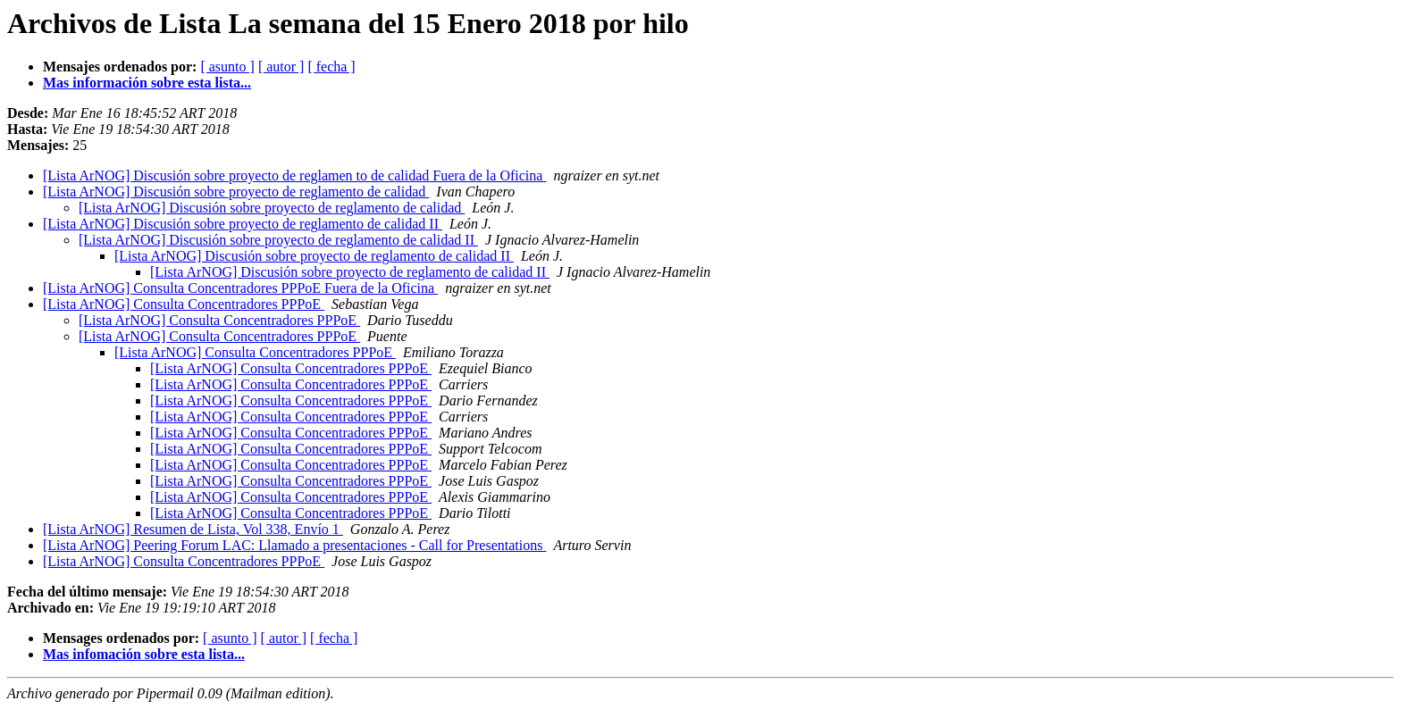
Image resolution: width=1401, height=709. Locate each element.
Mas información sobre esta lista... (147, 82)
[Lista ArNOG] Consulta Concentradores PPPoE (183, 304)
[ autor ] (281, 66)
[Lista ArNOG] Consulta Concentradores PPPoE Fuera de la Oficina (240, 288)
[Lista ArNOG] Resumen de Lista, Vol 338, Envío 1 (193, 529)
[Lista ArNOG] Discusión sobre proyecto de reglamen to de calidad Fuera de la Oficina (294, 175)
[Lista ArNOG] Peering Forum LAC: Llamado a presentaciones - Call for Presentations (294, 545)
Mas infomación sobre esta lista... (144, 654)
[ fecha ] (331, 66)
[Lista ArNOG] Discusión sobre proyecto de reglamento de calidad (236, 191)
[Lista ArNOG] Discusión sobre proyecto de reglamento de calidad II (242, 223)
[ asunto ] (227, 66)
